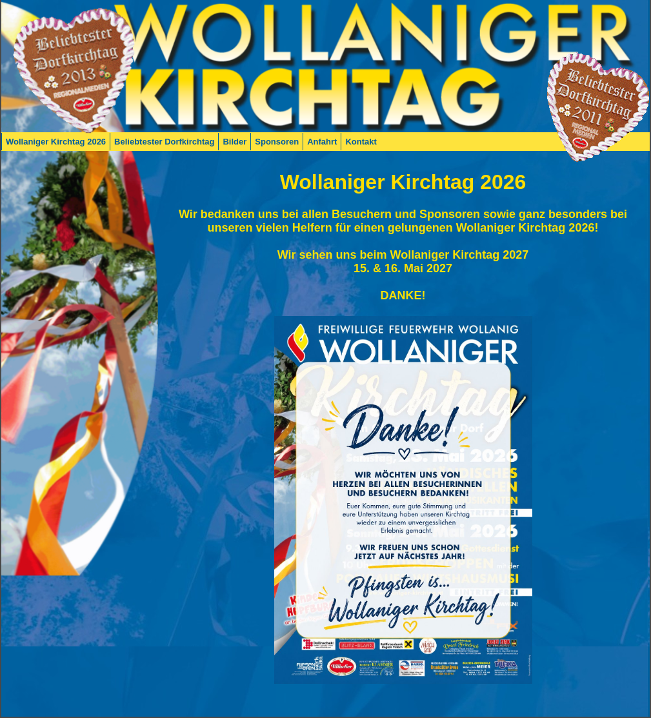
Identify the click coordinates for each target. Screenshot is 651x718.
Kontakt (360, 141)
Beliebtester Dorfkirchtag (164, 141)
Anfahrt (322, 141)
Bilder (234, 141)
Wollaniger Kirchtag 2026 (56, 141)
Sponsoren (277, 141)
